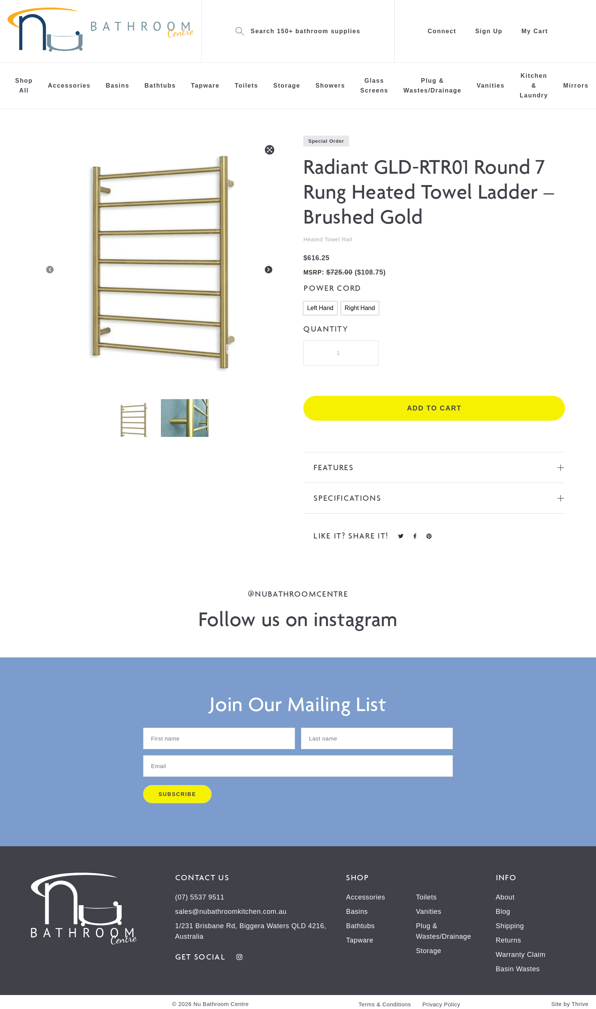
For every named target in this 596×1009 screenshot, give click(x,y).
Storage (287, 85)
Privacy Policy (441, 1004)
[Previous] (50, 271)
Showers (330, 85)
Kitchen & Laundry (534, 86)
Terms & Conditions (384, 1004)
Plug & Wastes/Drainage (432, 85)
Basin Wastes (518, 969)
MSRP (312, 272)
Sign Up (488, 31)
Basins (118, 85)
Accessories (69, 85)
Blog (503, 911)
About (505, 897)
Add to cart (434, 408)
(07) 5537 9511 (200, 897)
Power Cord (332, 288)
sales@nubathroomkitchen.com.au (231, 911)
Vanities (491, 85)
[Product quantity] (341, 353)
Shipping (510, 926)
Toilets (246, 85)
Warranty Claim (521, 954)
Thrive (579, 1004)
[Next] (268, 271)
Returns (508, 940)
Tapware (205, 85)
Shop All (24, 85)
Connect (442, 31)
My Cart (535, 31)
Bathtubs (160, 85)
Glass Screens (374, 85)
